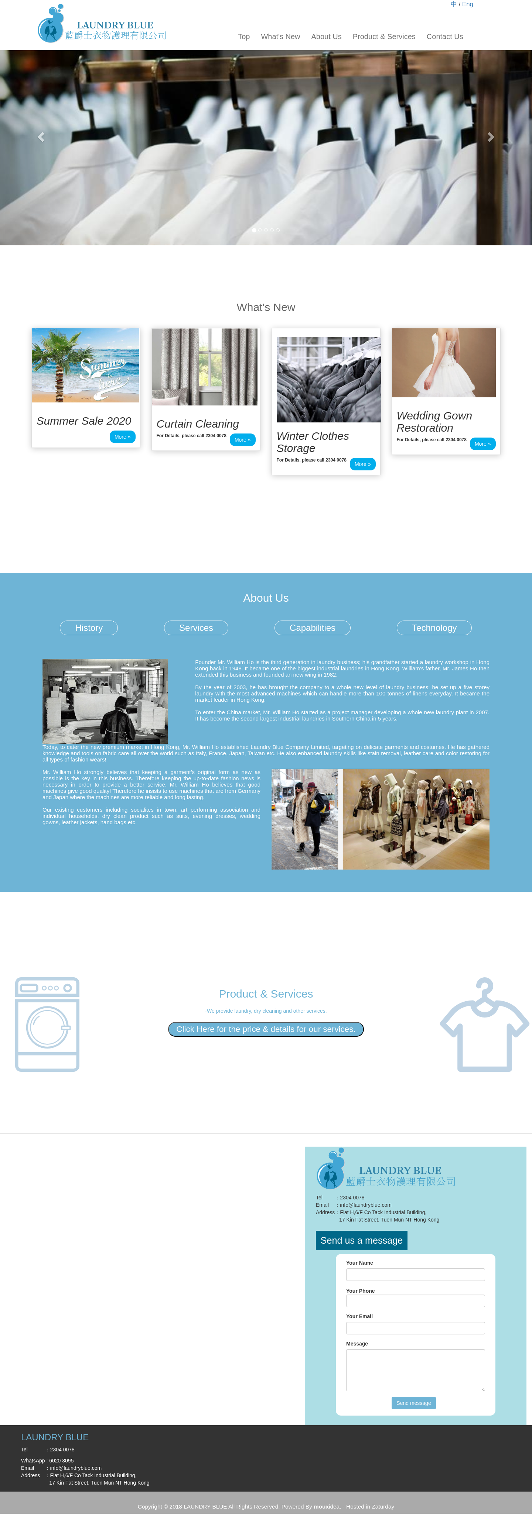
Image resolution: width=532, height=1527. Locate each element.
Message (357, 1344)
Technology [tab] (434, 628)
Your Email (359, 1316)
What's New (280, 36)
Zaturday (383, 1506)
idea (327, 1506)
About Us (326, 36)
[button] (40, 134)
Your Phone (360, 1291)
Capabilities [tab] (312, 628)
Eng (467, 4)
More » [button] (123, 437)
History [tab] (89, 628)
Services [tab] (196, 628)
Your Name (359, 1263)
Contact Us (445, 36)
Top (244, 36)
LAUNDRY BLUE (205, 1506)
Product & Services (384, 36)
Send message (413, 1403)
